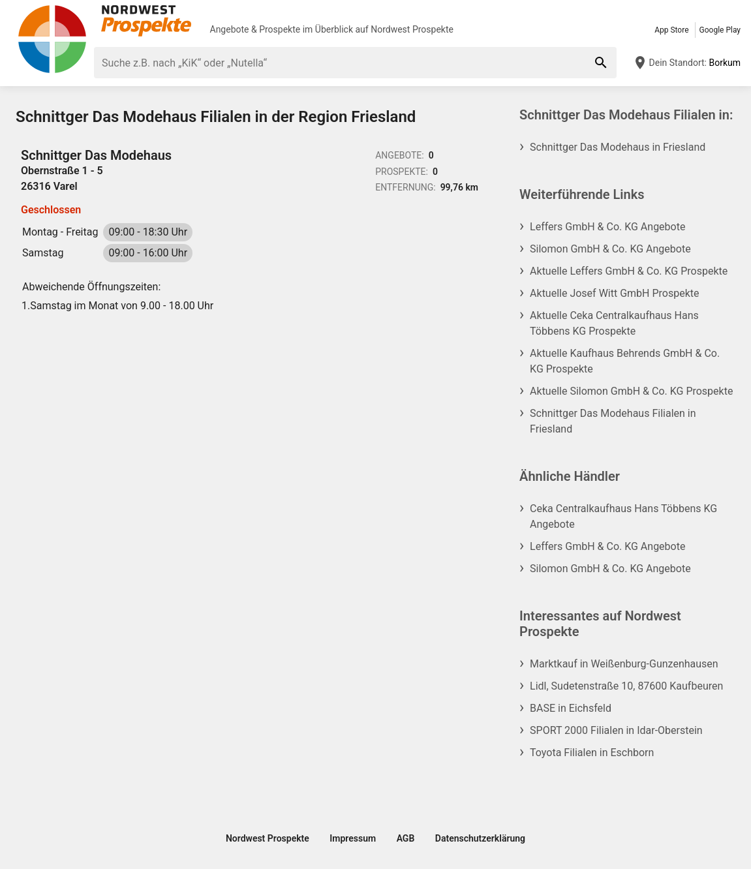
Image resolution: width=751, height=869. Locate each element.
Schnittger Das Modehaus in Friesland (617, 147)
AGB (406, 838)
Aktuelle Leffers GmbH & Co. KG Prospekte (629, 271)
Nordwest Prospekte (412, 29)
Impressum (353, 838)
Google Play (720, 30)
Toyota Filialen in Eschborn (592, 752)
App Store (671, 30)
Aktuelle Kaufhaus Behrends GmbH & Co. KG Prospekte (625, 361)
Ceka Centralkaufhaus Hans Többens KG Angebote (623, 516)
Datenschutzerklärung (480, 838)
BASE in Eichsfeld (570, 708)
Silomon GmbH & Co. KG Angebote (610, 249)
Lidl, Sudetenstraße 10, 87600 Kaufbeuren (626, 686)
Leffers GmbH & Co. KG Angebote (607, 227)
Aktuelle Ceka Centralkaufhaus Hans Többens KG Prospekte (614, 323)
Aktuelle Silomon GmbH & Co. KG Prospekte (631, 391)
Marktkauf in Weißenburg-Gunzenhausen (624, 664)
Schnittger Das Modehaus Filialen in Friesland (613, 421)
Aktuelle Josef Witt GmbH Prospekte (614, 293)
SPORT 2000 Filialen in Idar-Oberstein (616, 730)
